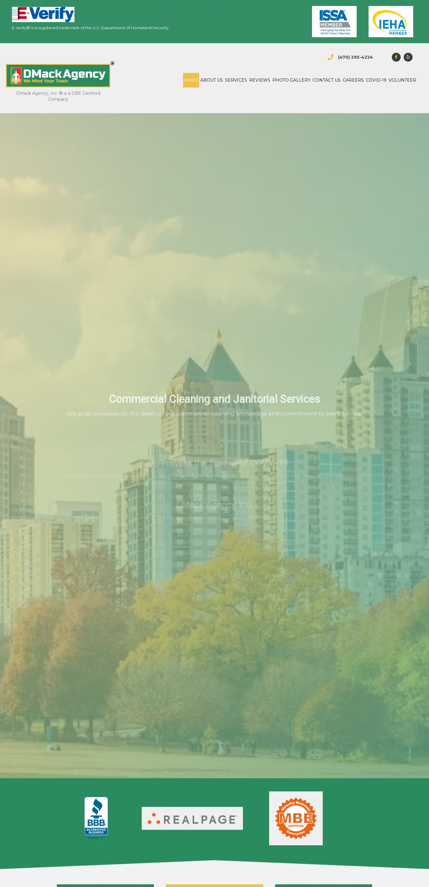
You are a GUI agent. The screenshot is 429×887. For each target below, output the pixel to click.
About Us (211, 80)
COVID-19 (376, 80)
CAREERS (353, 80)
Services (236, 80)
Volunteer (402, 80)
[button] (396, 57)
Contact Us (327, 80)
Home (191, 80)
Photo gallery (291, 80)
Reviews (259, 80)
